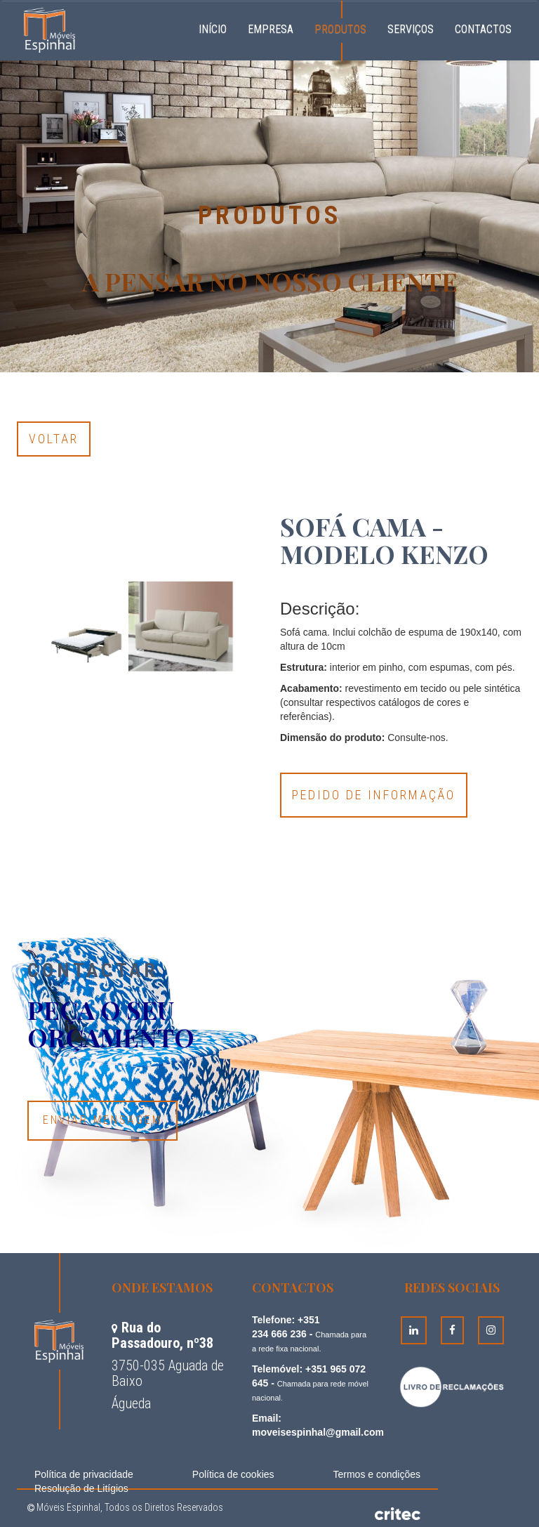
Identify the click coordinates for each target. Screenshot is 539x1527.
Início (218, 27)
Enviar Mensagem (102, 1120)
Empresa (270, 29)
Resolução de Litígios (81, 1488)
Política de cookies (233, 1474)
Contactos (483, 29)
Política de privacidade (83, 1474)
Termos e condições (376, 1474)
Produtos (340, 29)
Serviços (410, 29)
